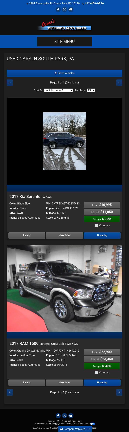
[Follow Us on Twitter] (64, 9)
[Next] (119, 82)
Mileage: (51, 212)
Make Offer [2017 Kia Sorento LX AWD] (64, 235)
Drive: (12, 212)
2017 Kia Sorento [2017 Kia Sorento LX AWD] (30, 196)
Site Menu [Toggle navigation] (64, 41)
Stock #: (51, 217)
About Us (56, 421)
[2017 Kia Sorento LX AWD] (64, 141)
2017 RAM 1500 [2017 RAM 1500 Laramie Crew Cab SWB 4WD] (43, 343)
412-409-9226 (94, 3)
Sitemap (69, 423)
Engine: (50, 208)
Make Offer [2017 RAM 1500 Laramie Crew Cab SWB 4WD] (64, 382)
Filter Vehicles (64, 73)
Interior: (14, 208)
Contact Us (65, 421)
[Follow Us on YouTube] (70, 9)
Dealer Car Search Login (43, 423)
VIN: (48, 203)
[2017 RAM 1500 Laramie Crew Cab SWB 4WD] (64, 288)
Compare (104, 225)
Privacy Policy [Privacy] (76, 421)
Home (50, 421)
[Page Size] (91, 90)
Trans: (13, 217)
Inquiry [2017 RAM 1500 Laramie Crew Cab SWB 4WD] (27, 382)
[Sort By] (58, 90)
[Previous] (10, 82)
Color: (13, 203)
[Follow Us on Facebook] (58, 9)
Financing (102, 235)
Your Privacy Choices (84, 423)
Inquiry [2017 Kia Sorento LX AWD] (27, 235)
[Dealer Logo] (64, 24)
